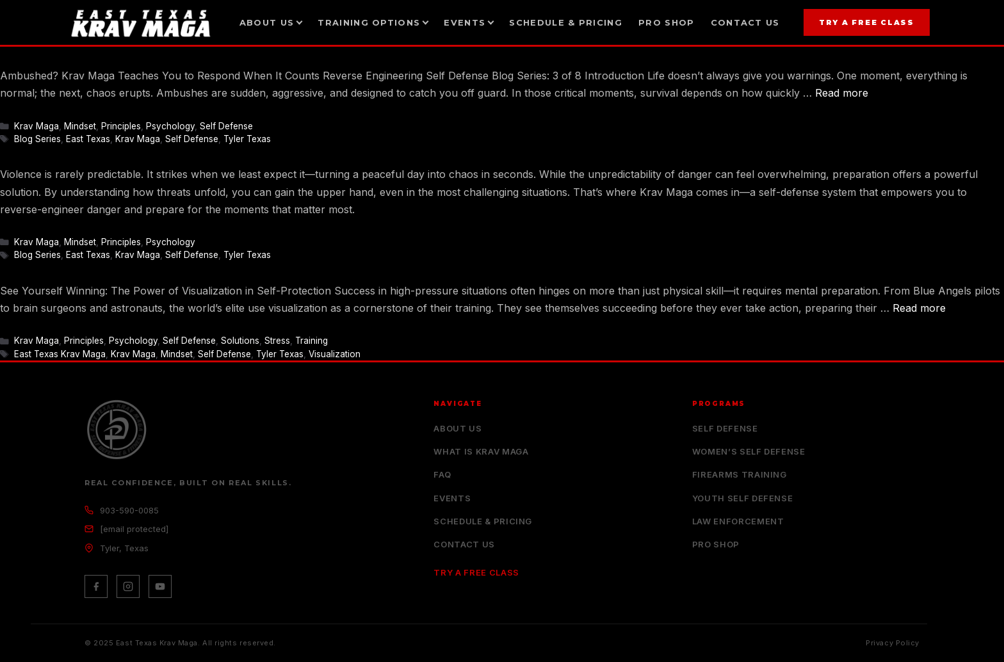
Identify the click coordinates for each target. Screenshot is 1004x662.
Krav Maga (36, 126)
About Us (457, 428)
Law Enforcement (738, 521)
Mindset (80, 126)
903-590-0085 (129, 510)
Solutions (240, 340)
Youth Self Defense (742, 498)
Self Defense (226, 126)
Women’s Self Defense (749, 451)
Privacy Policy (892, 642)
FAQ (442, 474)
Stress (277, 340)
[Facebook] (96, 586)
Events (452, 498)
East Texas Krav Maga (60, 354)
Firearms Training (739, 474)
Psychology (170, 126)
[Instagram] (128, 586)
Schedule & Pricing (565, 22)
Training (311, 340)
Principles (121, 126)
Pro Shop (666, 22)
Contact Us (745, 22)
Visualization (334, 354)
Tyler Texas (247, 139)
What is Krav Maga (480, 451)
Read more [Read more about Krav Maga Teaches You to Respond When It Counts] (841, 92)
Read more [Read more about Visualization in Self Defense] (919, 308)
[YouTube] (160, 586)
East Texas (88, 139)
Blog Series (37, 139)
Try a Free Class (866, 22)
